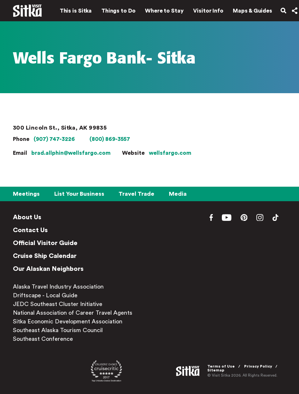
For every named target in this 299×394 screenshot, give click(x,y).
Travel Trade (136, 194)
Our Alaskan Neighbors (48, 269)
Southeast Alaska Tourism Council (58, 330)
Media (178, 194)
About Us (27, 217)
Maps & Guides (248, 12)
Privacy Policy (259, 366)
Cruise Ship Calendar (45, 256)
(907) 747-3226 (54, 139)
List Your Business (79, 194)
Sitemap (217, 370)
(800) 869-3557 (109, 139)
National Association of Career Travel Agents (72, 313)
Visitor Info (204, 12)
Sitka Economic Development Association (67, 321)
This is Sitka (71, 12)
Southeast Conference (43, 339)
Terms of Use (222, 366)
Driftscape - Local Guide (45, 295)
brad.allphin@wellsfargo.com (70, 153)
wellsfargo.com (170, 153)
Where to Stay (159, 12)
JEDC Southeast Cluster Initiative (57, 304)
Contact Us (30, 230)
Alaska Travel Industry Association (58, 287)
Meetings (26, 194)
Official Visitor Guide (45, 243)
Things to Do (114, 12)
